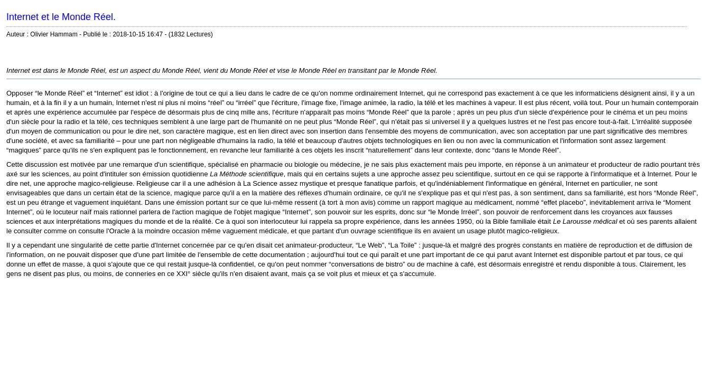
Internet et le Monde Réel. (61, 17)
